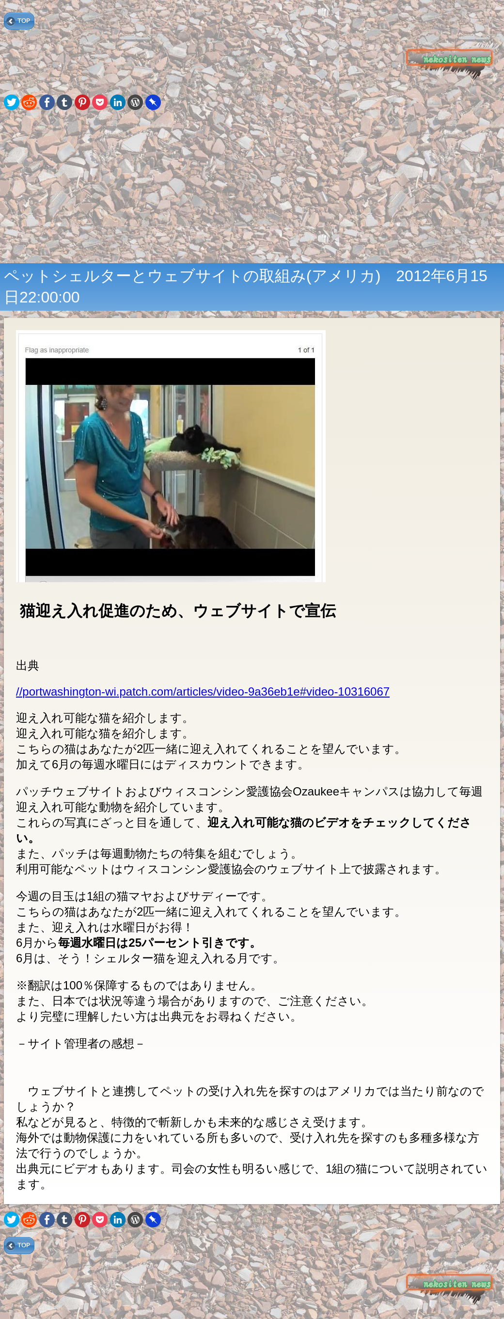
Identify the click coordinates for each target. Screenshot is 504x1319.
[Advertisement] (252, 187)
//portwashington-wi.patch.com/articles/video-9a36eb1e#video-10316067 (203, 691)
